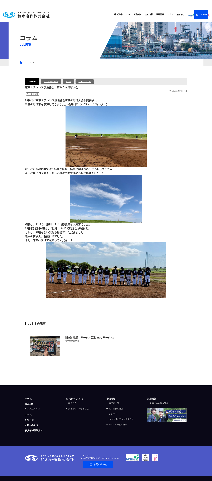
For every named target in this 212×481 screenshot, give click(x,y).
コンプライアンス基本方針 (121, 419)
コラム (143, 14)
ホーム (28, 398)
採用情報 (151, 398)
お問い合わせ (31, 425)
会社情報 (110, 398)
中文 (201, 3)
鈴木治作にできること (78, 408)
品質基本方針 (34, 408)
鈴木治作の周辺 (51, 81)
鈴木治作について (74, 398)
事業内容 (72, 403)
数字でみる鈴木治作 (159, 403)
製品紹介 (110, 14)
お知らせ (153, 14)
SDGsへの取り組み (118, 424)
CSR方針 (113, 414)
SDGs (68, 81)
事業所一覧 (114, 403)
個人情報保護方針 (34, 430)
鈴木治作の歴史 (116, 408)
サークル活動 (84, 81)
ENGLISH (185, 3)
